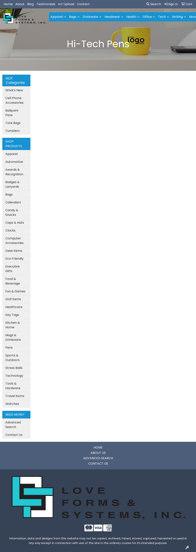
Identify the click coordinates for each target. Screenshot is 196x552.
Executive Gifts (12, 268)
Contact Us (13, 435)
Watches (12, 404)
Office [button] (147, 17)
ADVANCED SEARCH (98, 458)
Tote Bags (12, 123)
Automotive (14, 162)
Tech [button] (162, 17)
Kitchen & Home (12, 324)
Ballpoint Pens (12, 112)
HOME (98, 447)
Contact (83, 4)
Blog (30, 4)
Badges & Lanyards (12, 184)
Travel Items (14, 396)
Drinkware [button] (90, 17)
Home (8, 4)
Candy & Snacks (11, 212)
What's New (14, 90)
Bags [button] (72, 17)
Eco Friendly (14, 258)
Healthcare (13, 307)
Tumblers (12, 131)
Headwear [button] (112, 17)
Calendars (13, 202)
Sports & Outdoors (12, 357)
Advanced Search (13, 424)
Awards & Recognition (14, 171)
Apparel (11, 154)
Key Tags (12, 315)
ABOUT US (98, 453)
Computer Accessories (14, 240)
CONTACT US (98, 463)
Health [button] (131, 17)
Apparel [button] (57, 17)
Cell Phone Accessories (14, 100)
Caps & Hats (14, 222)
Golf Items (13, 299)
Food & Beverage (12, 281)
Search (153, 4)
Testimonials (45, 4)
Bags (9, 194)
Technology (14, 375)
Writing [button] (177, 17)
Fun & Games (15, 291)
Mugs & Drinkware (13, 337)
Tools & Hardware (12, 385)
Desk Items (13, 251)
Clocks (10, 230)
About (19, 4)
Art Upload (66, 4)
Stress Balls (13, 368)
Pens (9, 347)
